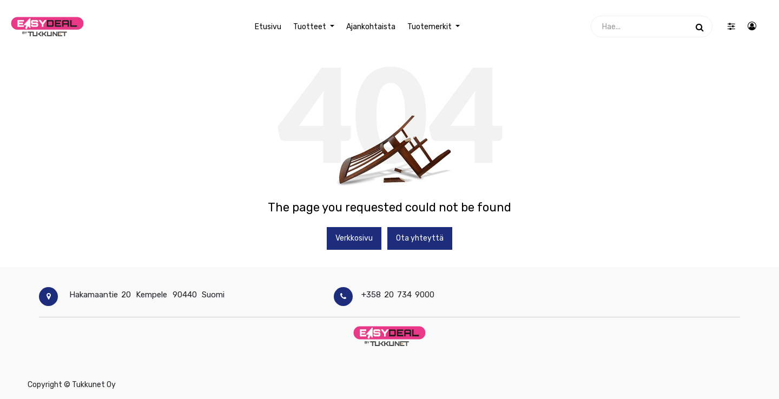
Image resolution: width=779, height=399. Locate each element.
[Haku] (699, 26)
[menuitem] (267, 27)
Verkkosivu (354, 238)
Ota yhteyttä (420, 238)
